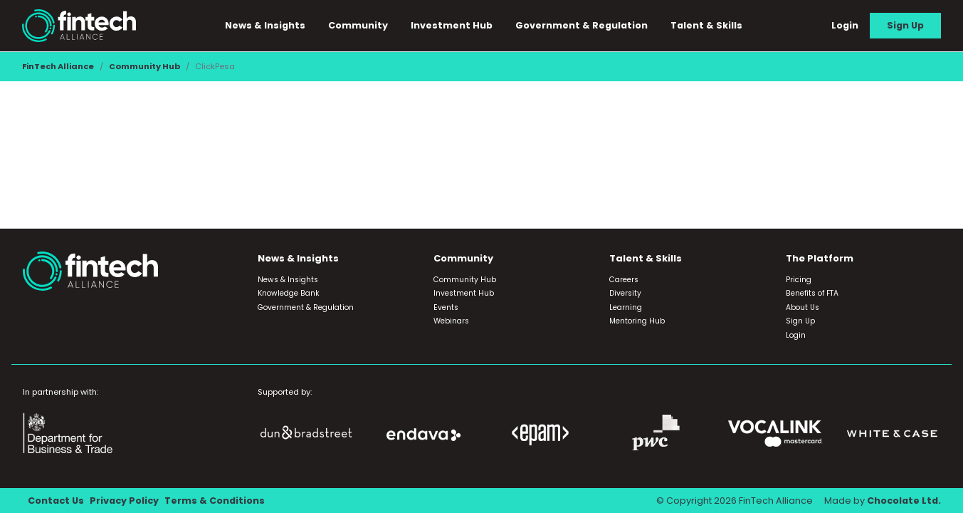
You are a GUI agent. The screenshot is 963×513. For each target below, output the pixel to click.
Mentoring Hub (637, 321)
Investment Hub (452, 25)
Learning (625, 307)
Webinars (451, 321)
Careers (623, 279)
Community (358, 25)
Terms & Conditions (214, 500)
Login (844, 25)
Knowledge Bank (289, 293)
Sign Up (905, 25)
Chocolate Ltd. (904, 500)
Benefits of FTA (812, 293)
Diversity (625, 293)
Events (445, 307)
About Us (802, 307)
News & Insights (265, 25)
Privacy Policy (124, 500)
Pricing (798, 279)
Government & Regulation (581, 25)
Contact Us (56, 500)
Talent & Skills (706, 25)
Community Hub (144, 66)
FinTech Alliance (58, 66)
